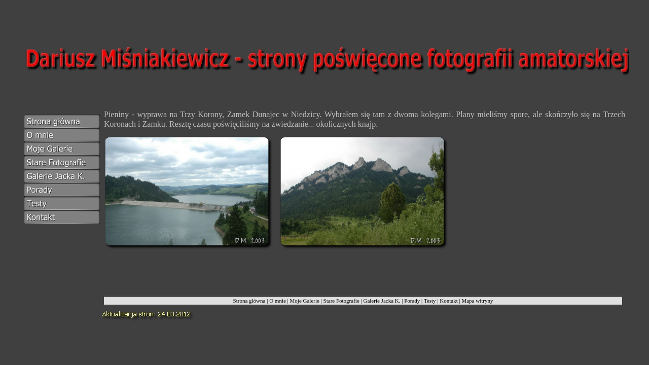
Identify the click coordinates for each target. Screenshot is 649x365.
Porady (412, 301)
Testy (430, 301)
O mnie (277, 301)
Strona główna (249, 301)
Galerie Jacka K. (381, 301)
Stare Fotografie (341, 301)
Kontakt (448, 301)
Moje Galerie (304, 301)
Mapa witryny (477, 301)
